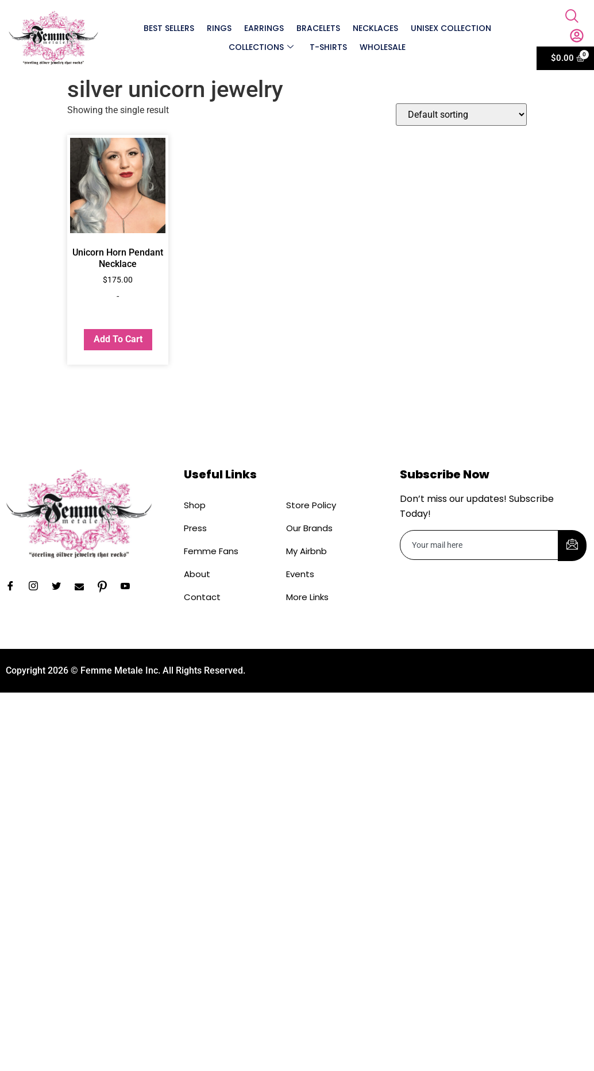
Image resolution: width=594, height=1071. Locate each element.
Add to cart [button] (118, 339)
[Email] (83, 587)
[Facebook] (14, 587)
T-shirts (328, 47)
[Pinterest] (106, 587)
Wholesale (383, 47)
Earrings (263, 28)
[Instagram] (37, 587)
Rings (218, 28)
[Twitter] (60, 587)
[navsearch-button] (572, 17)
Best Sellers (168, 28)
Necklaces (375, 28)
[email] (479, 545)
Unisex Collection (451, 28)
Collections (261, 47)
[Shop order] (461, 114)
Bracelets (318, 28)
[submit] (572, 545)
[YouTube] (129, 587)
